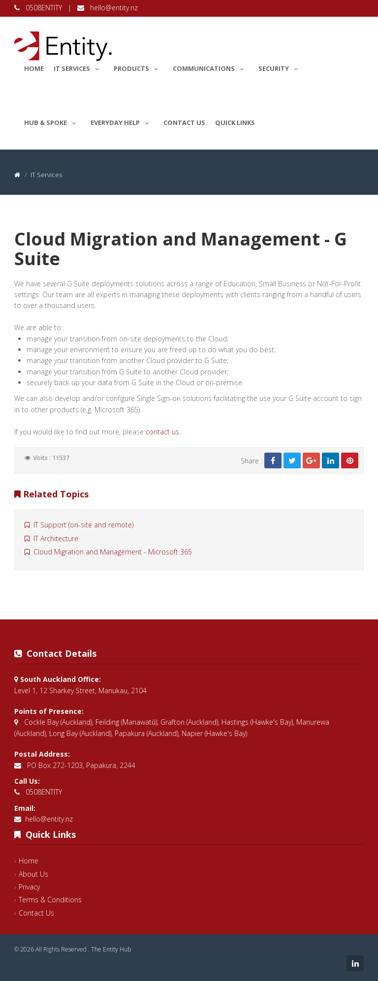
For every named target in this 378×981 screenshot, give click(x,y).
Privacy (29, 886)
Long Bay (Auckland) (80, 733)
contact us (162, 431)
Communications (211, 67)
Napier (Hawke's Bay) (214, 733)
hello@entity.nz (107, 7)
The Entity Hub (111, 949)
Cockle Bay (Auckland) (58, 722)
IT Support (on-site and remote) (79, 524)
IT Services (79, 67)
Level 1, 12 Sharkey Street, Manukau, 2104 (80, 690)
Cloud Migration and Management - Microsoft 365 (108, 551)
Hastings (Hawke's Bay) (257, 722)
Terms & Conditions (50, 899)
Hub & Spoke (52, 121)
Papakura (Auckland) (146, 733)
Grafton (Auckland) (189, 722)
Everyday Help (122, 121)
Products (138, 67)
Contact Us (184, 122)
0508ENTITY (39, 7)
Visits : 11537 (51, 458)
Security (280, 67)
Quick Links (235, 122)
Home (34, 68)
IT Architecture (51, 538)
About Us (33, 874)
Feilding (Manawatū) (126, 722)
